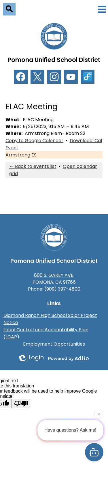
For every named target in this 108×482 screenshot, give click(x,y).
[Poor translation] (21, 403)
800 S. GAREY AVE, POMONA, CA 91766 (54, 278)
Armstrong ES (21, 155)
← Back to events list (32, 166)
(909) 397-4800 (62, 289)
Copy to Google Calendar (34, 140)
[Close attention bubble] (98, 414)
